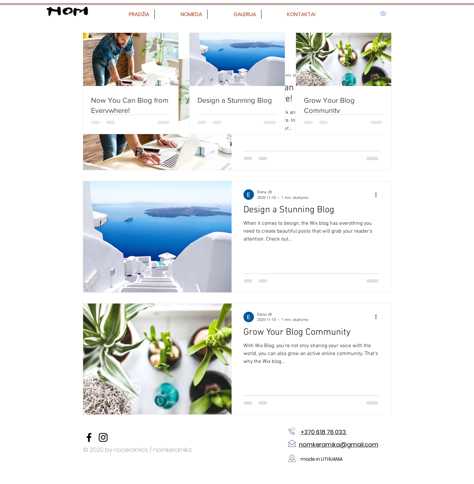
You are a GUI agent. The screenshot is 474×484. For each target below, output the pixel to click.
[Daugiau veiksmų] (378, 195)
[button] (385, 12)
